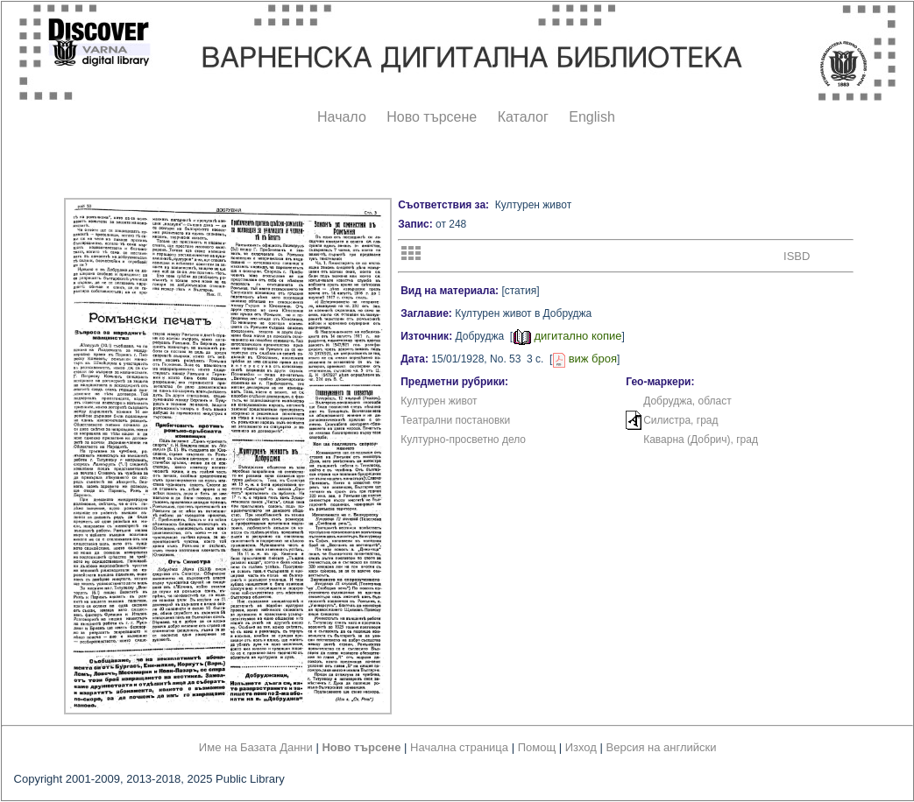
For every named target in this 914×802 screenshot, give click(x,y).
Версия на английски (661, 747)
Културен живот (438, 401)
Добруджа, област (687, 401)
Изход (581, 747)
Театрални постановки (455, 420)
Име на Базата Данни (256, 747)
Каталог (523, 116)
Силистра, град (680, 420)
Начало (341, 116)
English (591, 116)
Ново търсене (431, 116)
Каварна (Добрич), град (700, 439)
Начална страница (459, 747)
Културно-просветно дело (463, 439)
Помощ (537, 747)
